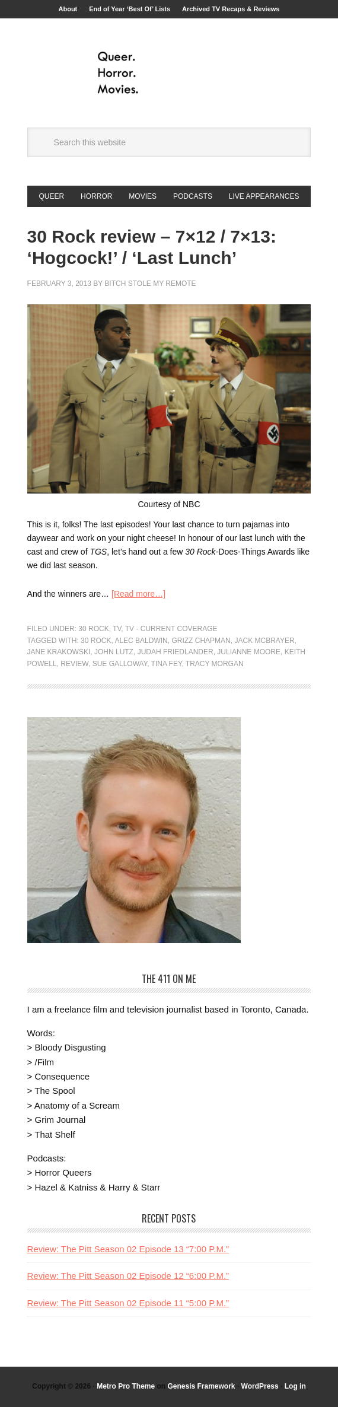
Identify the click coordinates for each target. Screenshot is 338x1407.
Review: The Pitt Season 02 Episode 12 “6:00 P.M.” (128, 1276)
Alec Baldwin (140, 640)
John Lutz (113, 652)
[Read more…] (138, 594)
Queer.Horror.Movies (169, 73)
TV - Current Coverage (171, 629)
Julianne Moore (248, 652)
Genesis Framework (201, 1386)
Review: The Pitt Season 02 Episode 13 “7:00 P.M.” (128, 1249)
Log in (295, 1386)
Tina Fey (166, 664)
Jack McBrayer (264, 640)
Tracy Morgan (215, 664)
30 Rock (93, 629)
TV (117, 629)
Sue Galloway (120, 664)
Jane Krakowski (59, 652)
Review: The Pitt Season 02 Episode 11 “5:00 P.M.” (128, 1303)
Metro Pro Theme (126, 1386)
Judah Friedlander (175, 652)
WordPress (260, 1386)
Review (74, 664)
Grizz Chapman (200, 640)
